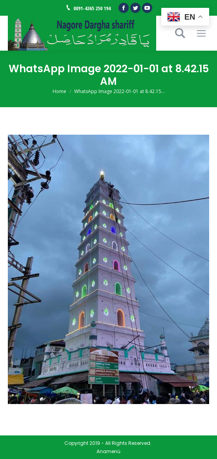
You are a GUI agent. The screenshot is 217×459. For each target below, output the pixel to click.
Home (59, 91)
